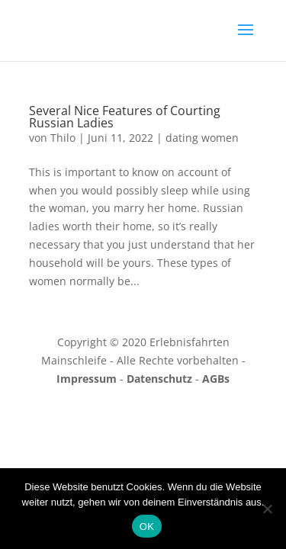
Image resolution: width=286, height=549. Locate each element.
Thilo (63, 137)
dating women (202, 137)
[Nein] (267, 508)
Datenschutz (159, 378)
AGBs (216, 378)
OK (147, 526)
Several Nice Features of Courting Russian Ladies (124, 116)
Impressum (86, 378)
